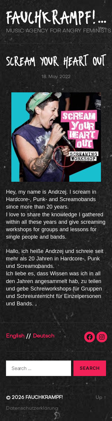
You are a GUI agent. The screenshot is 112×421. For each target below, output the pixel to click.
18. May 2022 (56, 77)
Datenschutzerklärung (32, 408)
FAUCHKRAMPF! (51, 18)
